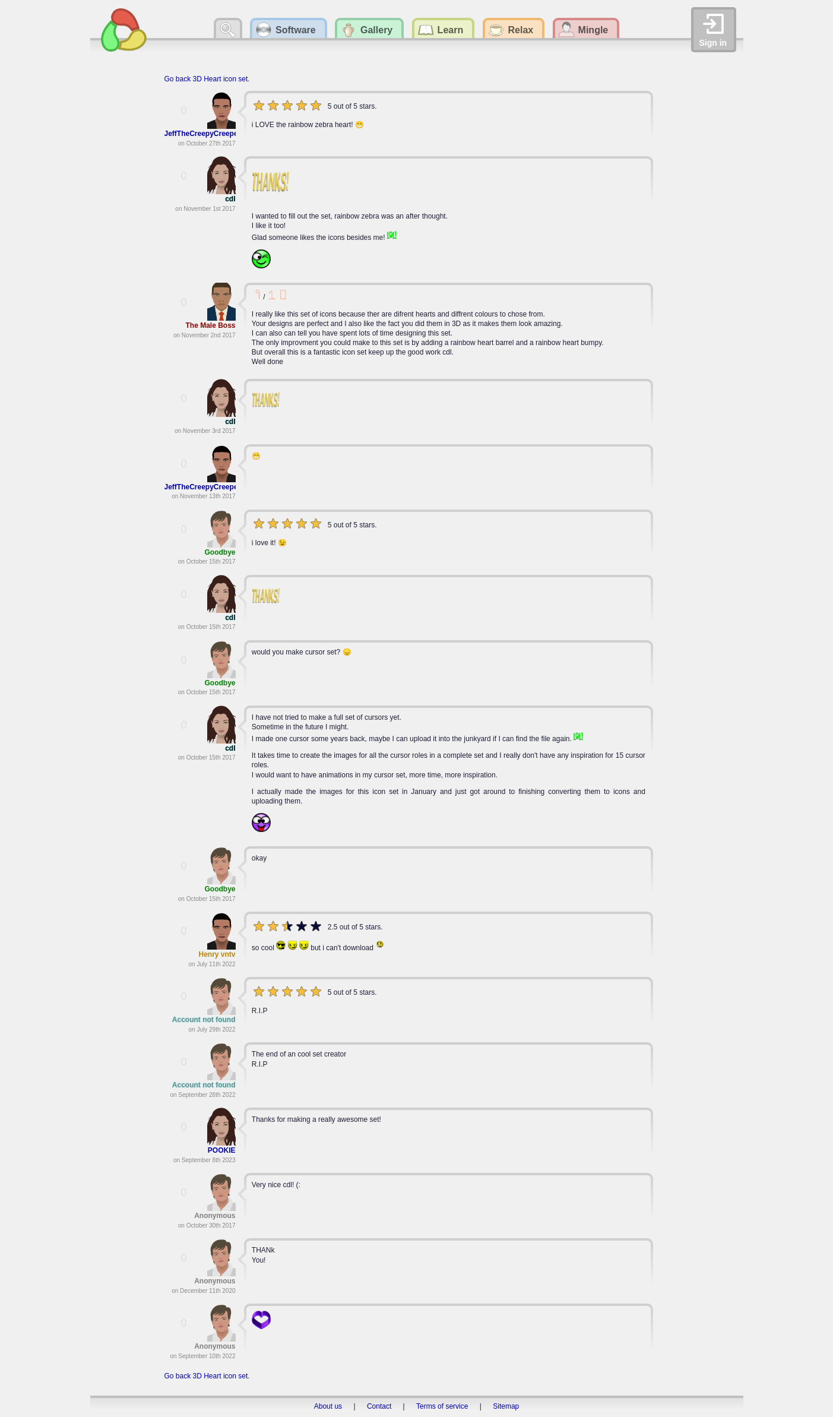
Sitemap (506, 1406)
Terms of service (442, 1406)
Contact (379, 1406)
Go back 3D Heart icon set (206, 79)
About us (328, 1406)
